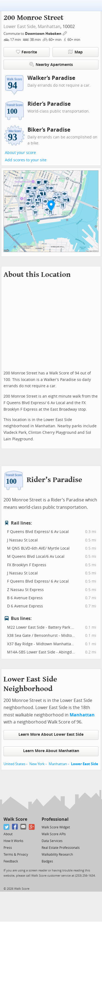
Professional (55, 819)
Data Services (52, 841)
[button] (51, 205)
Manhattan (49, 26)
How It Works (13, 841)
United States (14, 764)
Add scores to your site (26, 160)
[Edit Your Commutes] (65, 32)
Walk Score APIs (54, 834)
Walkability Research (57, 854)
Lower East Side (84, 764)
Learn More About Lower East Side (51, 734)
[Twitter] (7, 827)
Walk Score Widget (56, 827)
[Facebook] (15, 827)
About (8, 834)
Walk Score (15, 819)
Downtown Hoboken (43, 34)
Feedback (11, 861)
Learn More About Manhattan (51, 751)
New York (37, 764)
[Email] (23, 827)
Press (8, 848)
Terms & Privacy (16, 854)
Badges (47, 861)
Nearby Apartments (51, 64)
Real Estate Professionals (61, 848)
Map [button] (75, 52)
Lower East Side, (20, 26)
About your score (20, 152)
